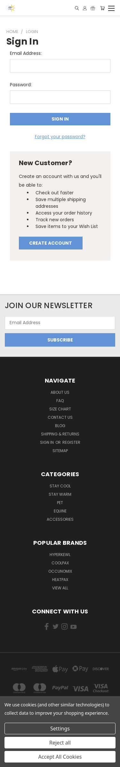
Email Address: (26, 53)
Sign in (47, 442)
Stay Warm (60, 494)
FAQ (60, 400)
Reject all (60, 742)
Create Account (50, 243)
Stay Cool (60, 486)
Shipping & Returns (60, 434)
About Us (60, 392)
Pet (60, 502)
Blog (60, 425)
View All (60, 588)
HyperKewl (60, 554)
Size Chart (60, 409)
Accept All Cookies (60, 756)
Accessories (60, 519)
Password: (21, 84)
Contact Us (60, 417)
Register (71, 442)
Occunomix (60, 571)
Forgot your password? (60, 136)
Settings (60, 728)
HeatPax (60, 579)
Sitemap (60, 450)
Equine (60, 511)
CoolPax (60, 563)
